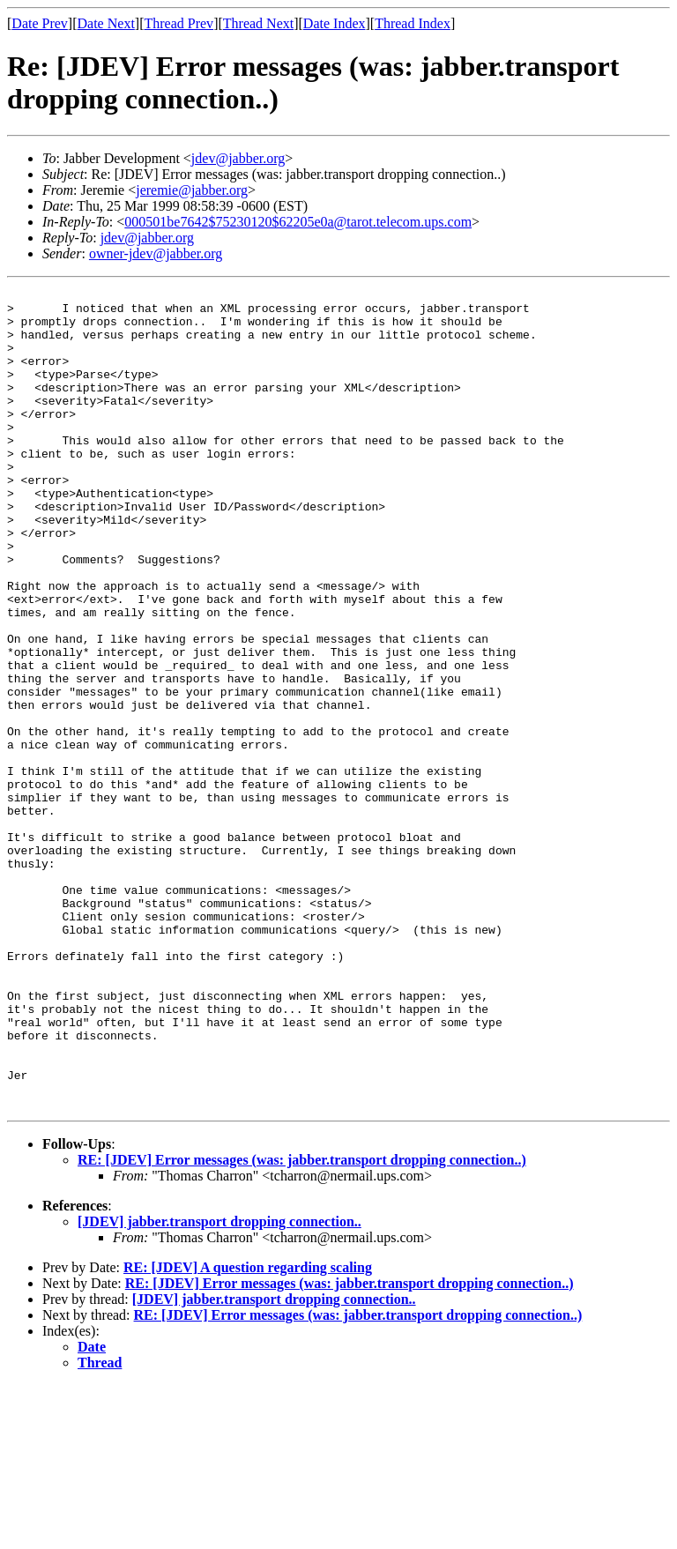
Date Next (106, 23)
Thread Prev (178, 23)
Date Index (334, 23)
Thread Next (258, 23)
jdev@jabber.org (238, 158)
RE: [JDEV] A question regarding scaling (247, 1431)
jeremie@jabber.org (192, 189)
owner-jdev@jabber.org (155, 253)
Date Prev (39, 23)
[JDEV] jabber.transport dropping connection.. (219, 1385)
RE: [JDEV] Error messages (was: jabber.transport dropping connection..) (302, 1323)
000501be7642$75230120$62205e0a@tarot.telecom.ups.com (298, 221)
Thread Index (412, 23)
